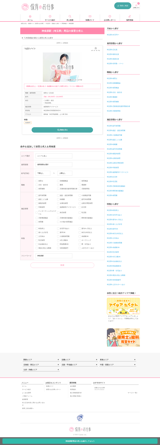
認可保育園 (41, 195)
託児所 (82, 207)
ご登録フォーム (27, 396)
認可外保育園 (85, 199)
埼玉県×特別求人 (113, 210)
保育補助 (40, 189)
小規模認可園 (85, 195)
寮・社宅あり (85, 244)
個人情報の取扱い (76, 396)
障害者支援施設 (86, 218)
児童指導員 (84, 189)
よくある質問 (26, 393)
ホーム (24, 386)
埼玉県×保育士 (112, 78)
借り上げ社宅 (42, 232)
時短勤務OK (63, 244)
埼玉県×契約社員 (113, 54)
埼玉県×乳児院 (112, 181)
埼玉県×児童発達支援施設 (116, 186)
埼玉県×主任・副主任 (114, 92)
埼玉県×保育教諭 (113, 88)
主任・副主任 (42, 185)
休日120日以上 (85, 232)
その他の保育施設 (65, 222)
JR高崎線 (64, 23)
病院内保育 (41, 203)
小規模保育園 (63, 236)
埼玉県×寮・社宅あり (114, 271)
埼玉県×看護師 (112, 97)
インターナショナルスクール (46, 212)
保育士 (39, 181)
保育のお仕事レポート (53, 389)
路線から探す (55, 23)
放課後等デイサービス (66, 207)
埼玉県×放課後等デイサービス (118, 172)
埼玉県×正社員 (112, 50)
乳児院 (82, 212)
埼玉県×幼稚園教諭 (114, 83)
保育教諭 (83, 181)
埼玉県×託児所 (112, 177)
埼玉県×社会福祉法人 (114, 261)
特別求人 (40, 228)
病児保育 (61, 212)
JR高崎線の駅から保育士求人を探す (38, 38)
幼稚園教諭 (62, 181)
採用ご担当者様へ (28, 408)
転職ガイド (49, 386)
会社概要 (73, 386)
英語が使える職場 (43, 248)
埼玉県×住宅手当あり (114, 215)
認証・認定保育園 (65, 195)
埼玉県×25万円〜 (113, 35)
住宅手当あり (63, 228)
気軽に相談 (122, 6)
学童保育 (40, 207)
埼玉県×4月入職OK (114, 257)
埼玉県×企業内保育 (114, 158)
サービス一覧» (132, 393)
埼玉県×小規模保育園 (114, 243)
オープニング (85, 240)
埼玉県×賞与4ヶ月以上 (115, 219)
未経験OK (84, 236)
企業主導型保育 (86, 203)
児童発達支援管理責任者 (67, 189)
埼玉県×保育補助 (113, 102)
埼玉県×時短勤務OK (114, 266)
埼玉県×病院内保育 (114, 154)
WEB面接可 (62, 248)
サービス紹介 (26, 389)
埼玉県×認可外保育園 (114, 149)
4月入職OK (62, 240)
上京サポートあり (86, 248)
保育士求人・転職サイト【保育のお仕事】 (32, 23)
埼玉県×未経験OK (113, 247)
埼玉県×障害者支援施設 (115, 191)
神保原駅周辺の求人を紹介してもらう (80, 441)
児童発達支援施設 (65, 218)
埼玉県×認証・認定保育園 (116, 130)
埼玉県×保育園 (112, 195)
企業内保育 (62, 203)
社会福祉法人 (42, 244)
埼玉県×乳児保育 (113, 252)
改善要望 (25, 399)
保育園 (39, 222)
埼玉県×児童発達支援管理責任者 (118, 106)
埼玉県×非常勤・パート (115, 63)
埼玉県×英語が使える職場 (116, 275)
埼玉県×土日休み (113, 238)
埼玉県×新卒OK (112, 229)
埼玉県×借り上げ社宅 (114, 224)
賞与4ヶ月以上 (85, 228)
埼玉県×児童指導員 (114, 111)
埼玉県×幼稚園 (112, 144)
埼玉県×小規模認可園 (114, 135)
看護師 (82, 185)
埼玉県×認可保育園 (114, 126)
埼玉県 (48, 23)
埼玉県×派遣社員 (113, 59)
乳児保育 (40, 240)
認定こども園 (42, 199)
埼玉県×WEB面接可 (114, 280)
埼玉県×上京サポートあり (116, 284)
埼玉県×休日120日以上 (115, 233)
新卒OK (61, 232)
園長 (60, 185)
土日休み (40, 236)
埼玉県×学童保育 (113, 167)
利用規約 (73, 389)
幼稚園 (61, 199)
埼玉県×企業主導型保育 (115, 163)
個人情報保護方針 (76, 393)
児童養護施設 (42, 218)
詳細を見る (62, 130)
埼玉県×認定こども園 (114, 140)
